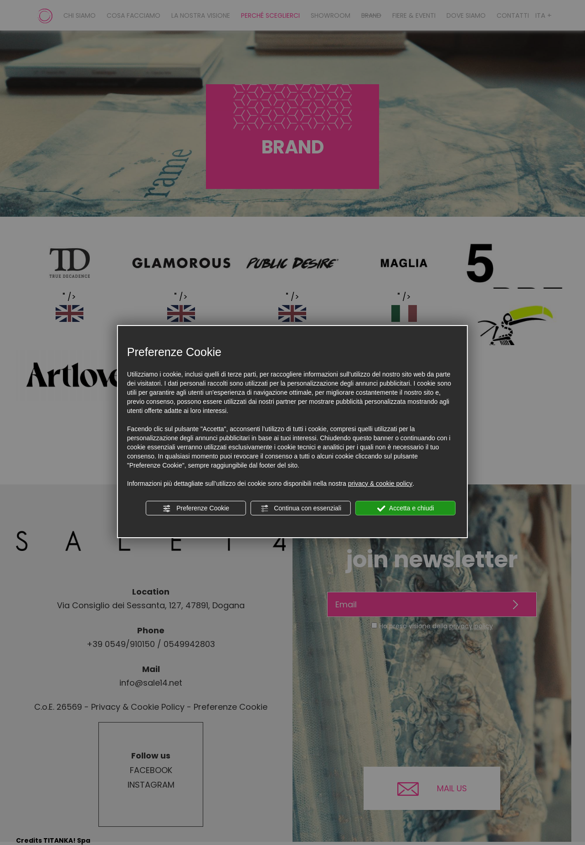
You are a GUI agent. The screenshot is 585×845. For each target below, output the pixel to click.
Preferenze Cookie (196, 508)
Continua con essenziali (300, 508)
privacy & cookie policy (380, 483)
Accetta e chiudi (405, 508)
